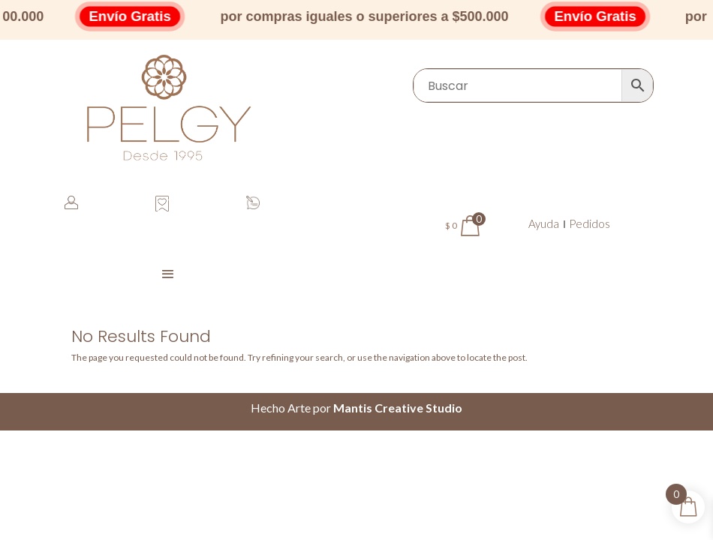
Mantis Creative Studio (397, 407)
